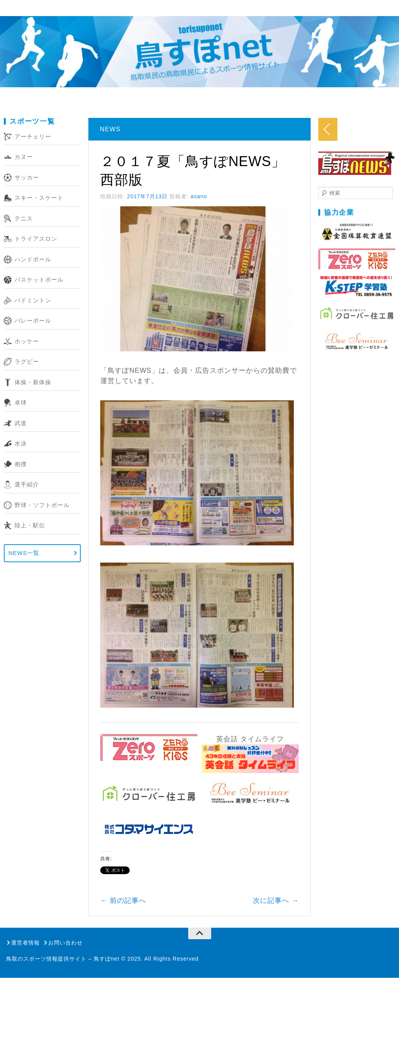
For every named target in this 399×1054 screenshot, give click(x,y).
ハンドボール (33, 259)
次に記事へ (334, 984)
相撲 (21, 464)
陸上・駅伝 (30, 525)
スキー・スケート (39, 197)
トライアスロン (36, 238)
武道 (21, 423)
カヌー (24, 156)
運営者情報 (25, 1026)
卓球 (21, 402)
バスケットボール (39, 279)
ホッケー (27, 341)
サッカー (27, 177)
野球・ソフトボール (42, 505)
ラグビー (27, 361)
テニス (24, 218)
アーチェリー (33, 136)
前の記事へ (138, 984)
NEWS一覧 (23, 553)
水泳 (21, 443)
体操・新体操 (33, 382)
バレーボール (33, 320)
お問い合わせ (65, 1026)
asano (213, 178)
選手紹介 (27, 484)
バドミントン (33, 300)
